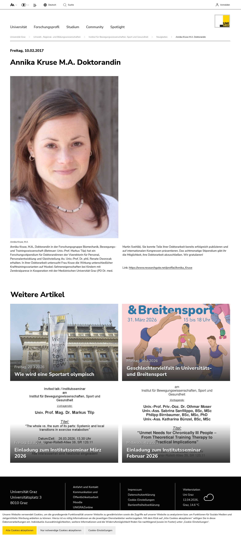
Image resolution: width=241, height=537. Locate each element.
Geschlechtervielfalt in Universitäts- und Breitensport (169, 371)
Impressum (135, 489)
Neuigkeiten (162, 37)
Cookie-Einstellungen (141, 500)
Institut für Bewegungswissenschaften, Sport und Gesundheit (119, 37)
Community (94, 27)
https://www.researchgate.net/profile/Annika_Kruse (160, 267)
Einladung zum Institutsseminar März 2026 (57, 453)
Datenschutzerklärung (141, 495)
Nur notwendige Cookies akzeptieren (60, 530)
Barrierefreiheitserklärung (144, 505)
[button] (13, 4)
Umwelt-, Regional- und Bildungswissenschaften (57, 37)
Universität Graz (18, 37)
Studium (72, 27)
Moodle (77, 502)
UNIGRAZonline (83, 507)
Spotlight (117, 27)
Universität (18, 27)
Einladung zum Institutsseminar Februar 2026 (164, 453)
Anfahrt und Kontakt (85, 487)
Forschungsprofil (46, 27)
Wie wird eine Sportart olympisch (54, 374)
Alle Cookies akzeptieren (19, 530)
